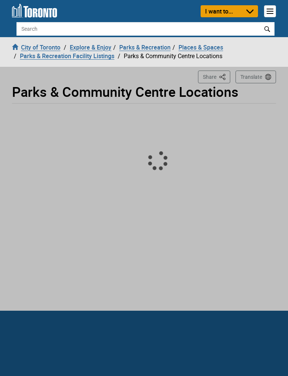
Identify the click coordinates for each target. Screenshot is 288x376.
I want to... (219, 11)
